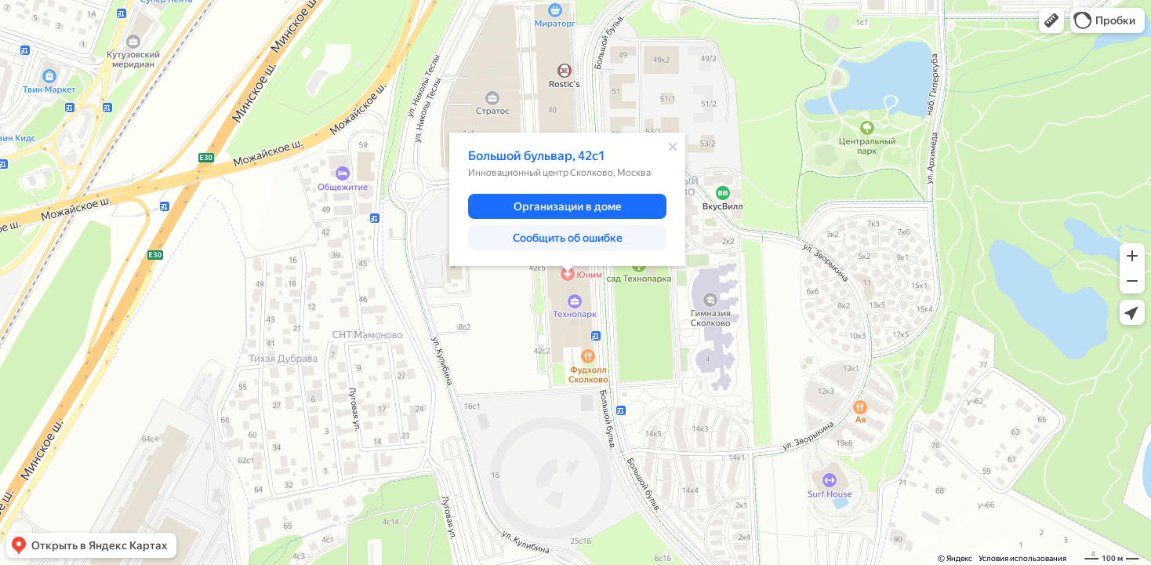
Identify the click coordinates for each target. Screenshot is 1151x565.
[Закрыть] (672, 146)
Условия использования (1022, 558)
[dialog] (567, 199)
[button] (1051, 20)
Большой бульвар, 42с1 (536, 155)
